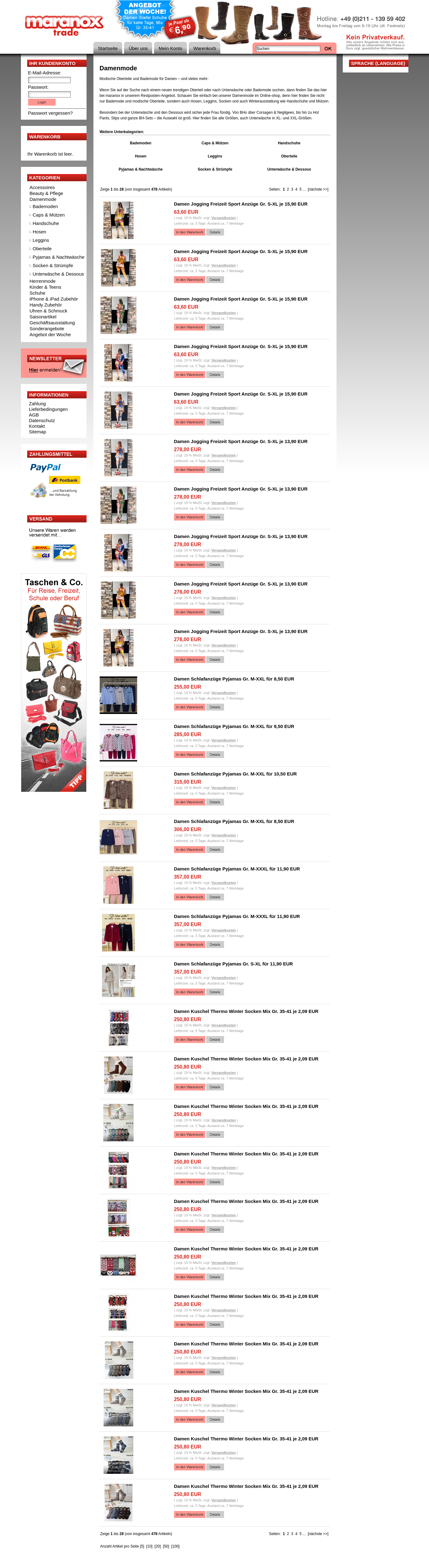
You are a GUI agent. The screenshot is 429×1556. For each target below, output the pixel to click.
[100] (175, 1546)
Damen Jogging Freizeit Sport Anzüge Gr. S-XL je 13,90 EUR (241, 441)
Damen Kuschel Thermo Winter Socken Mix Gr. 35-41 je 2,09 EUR (246, 1011)
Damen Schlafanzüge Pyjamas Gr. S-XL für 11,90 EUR (233, 963)
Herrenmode (43, 281)
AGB (34, 414)
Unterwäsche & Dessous (58, 274)
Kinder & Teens (45, 287)
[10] (149, 1546)
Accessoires (42, 187)
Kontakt (37, 426)
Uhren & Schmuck (48, 310)
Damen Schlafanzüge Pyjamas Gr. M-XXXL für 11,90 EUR (237, 868)
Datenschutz (42, 420)
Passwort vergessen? (50, 113)
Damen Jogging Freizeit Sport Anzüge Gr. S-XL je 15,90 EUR (241, 204)
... (304, 189)
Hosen (39, 231)
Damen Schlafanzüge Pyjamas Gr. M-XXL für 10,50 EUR (235, 773)
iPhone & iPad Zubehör (54, 299)
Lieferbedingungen (48, 409)
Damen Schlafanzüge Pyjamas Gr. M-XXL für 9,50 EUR (234, 726)
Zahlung (37, 403)
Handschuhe (46, 223)
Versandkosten (223, 218)
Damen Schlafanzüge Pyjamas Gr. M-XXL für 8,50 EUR (234, 678)
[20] (158, 1546)
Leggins (41, 240)
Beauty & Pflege (46, 193)
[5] (142, 1546)
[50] (166, 1546)
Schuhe (38, 293)
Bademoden (45, 206)
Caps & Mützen (49, 214)
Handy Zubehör (46, 304)
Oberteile (42, 248)
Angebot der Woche (50, 334)
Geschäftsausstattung (52, 322)
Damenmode (43, 199)
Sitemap (37, 431)
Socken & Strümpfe (53, 265)
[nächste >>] (318, 189)
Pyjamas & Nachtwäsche (59, 257)
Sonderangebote (47, 328)
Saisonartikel (43, 316)
